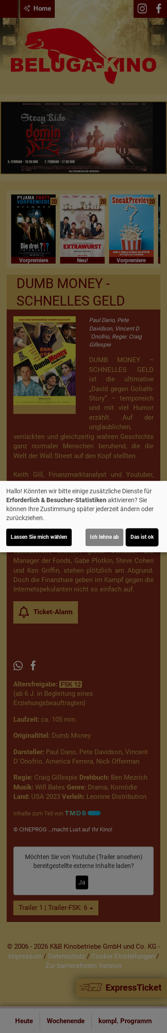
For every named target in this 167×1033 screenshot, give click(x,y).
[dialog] (83, 516)
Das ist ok (142, 537)
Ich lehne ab (104, 537)
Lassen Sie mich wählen (39, 537)
